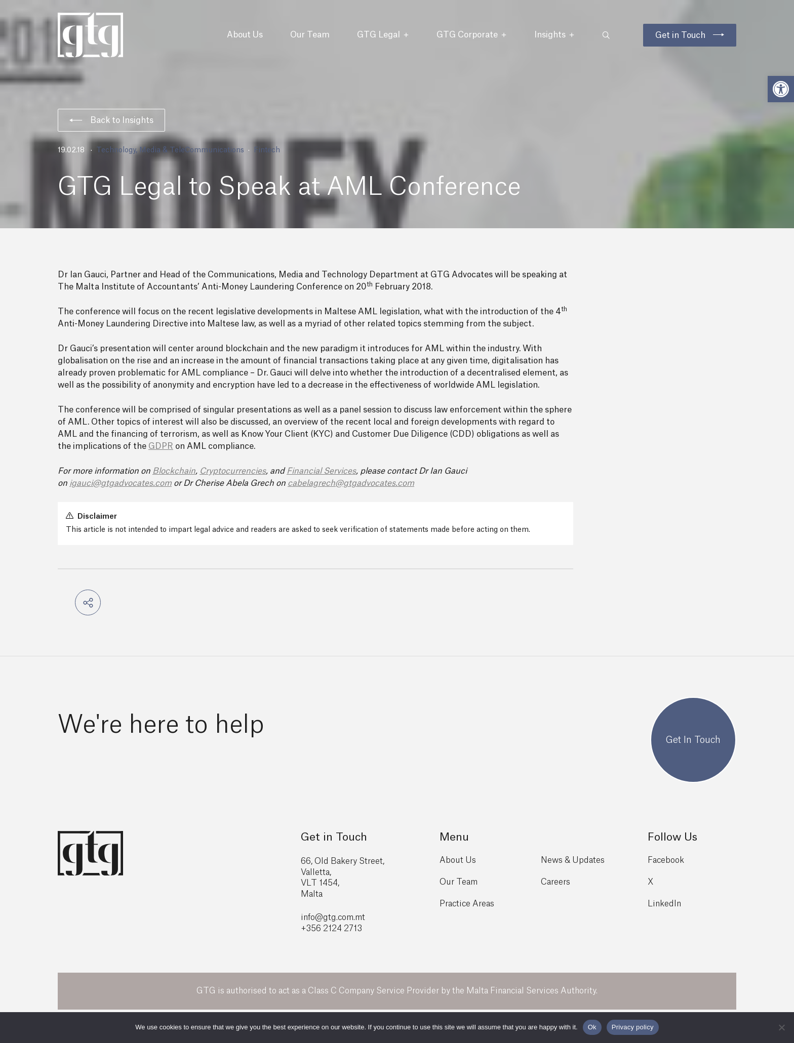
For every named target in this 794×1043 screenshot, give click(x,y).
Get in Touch (680, 35)
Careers (555, 882)
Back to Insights (111, 120)
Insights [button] (554, 35)
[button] (781, 89)
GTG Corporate (471, 35)
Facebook (666, 860)
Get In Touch (693, 739)
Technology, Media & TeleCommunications (170, 150)
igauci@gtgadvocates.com (120, 483)
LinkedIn (664, 904)
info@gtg (318, 917)
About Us (245, 35)
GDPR (160, 446)
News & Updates (573, 860)
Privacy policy (633, 1027)
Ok (592, 1027)
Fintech (267, 150)
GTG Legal (383, 35)
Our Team (310, 35)
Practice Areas (467, 904)
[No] (781, 1027)
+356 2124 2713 (331, 929)
